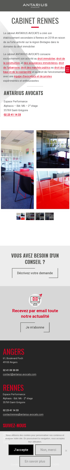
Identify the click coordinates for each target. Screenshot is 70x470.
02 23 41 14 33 (12, 114)
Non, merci (48, 450)
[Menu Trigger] (67, 69)
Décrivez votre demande (35, 273)
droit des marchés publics (35, 67)
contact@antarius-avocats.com (19, 374)
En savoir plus (35, 461)
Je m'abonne (35, 327)
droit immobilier (46, 58)
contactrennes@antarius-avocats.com (23, 414)
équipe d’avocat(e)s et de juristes (33, 76)
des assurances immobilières (41, 63)
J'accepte (21, 450)
